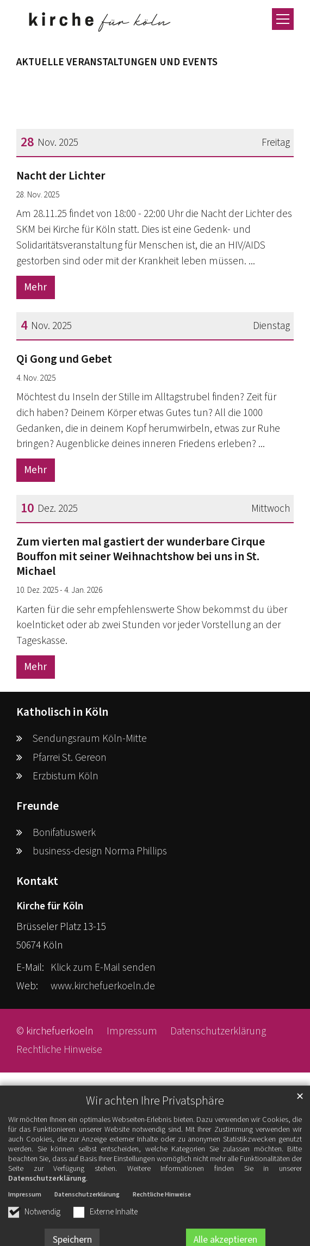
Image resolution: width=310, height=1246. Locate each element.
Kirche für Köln (49, 906)
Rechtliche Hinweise (162, 1223)
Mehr (35, 287)
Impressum (24, 1223)
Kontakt (37, 881)
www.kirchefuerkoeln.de (103, 986)
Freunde (37, 806)
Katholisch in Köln (62, 712)
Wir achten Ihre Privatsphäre (155, 1130)
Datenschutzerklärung (47, 1207)
